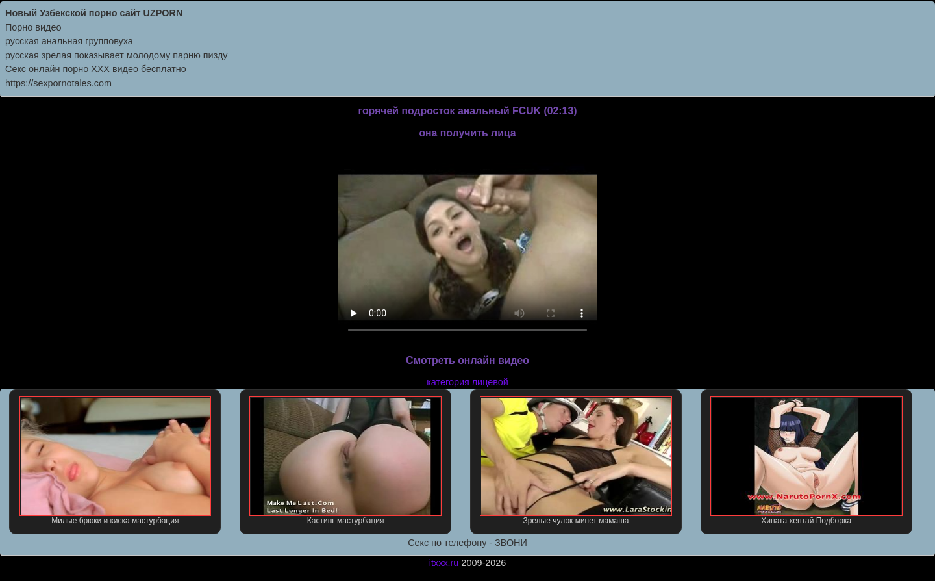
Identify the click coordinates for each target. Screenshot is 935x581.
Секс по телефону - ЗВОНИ (467, 542)
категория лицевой (467, 382)
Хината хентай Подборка (806, 460)
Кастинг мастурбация (345, 460)
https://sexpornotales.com (58, 83)
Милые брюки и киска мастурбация (115, 460)
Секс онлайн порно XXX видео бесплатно (95, 69)
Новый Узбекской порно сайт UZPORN (93, 13)
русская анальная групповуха (69, 41)
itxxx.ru (444, 563)
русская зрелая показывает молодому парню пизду (116, 55)
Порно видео (33, 27)
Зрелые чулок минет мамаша (576, 460)
